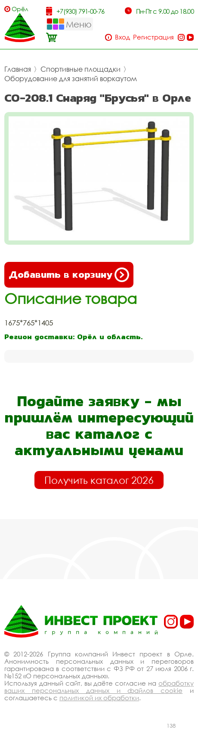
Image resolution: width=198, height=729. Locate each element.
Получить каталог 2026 (99, 480)
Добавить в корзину (69, 274)
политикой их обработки (99, 698)
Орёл (20, 8)
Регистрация (153, 37)
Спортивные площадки (80, 69)
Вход (122, 37)
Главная (17, 69)
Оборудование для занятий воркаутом (70, 78)
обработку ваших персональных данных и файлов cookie (99, 686)
